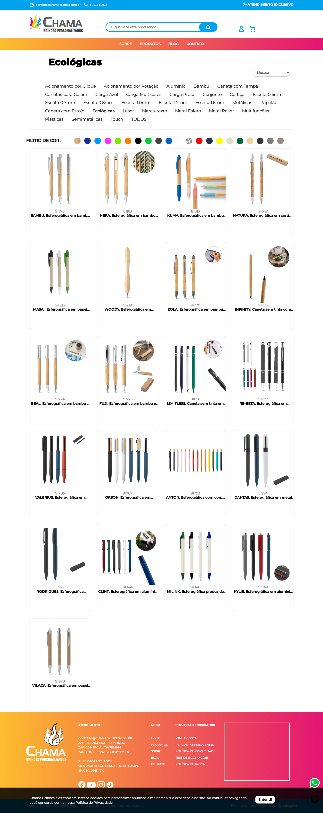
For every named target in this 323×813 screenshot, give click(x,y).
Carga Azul (106, 94)
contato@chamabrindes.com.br (105, 738)
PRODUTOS (150, 44)
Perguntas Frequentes (194, 744)
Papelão (268, 102)
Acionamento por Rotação (131, 86)
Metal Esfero (188, 111)
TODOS (138, 119)
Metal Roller (221, 111)
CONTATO (195, 44)
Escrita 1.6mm (209, 102)
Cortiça (237, 94)
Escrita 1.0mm (136, 102)
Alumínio (175, 86)
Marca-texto (154, 111)
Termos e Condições (191, 757)
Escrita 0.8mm (98, 102)
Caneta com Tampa (237, 86)
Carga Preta (181, 94)
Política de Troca (190, 764)
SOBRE (125, 44)
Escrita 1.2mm (173, 102)
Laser (128, 111)
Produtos (159, 744)
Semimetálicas (87, 119)
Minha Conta (186, 738)
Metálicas (242, 102)
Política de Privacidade (195, 751)
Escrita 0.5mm (268, 94)
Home (155, 738)
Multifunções (255, 111)
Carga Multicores (143, 94)
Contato (158, 764)
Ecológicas (75, 62)
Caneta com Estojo (64, 111)
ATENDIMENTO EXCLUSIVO (268, 5)
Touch (117, 119)
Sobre (156, 751)
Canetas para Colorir (66, 94)
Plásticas (54, 119)
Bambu (201, 86)
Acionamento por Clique (70, 86)
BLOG (173, 44)
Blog (155, 757)
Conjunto (212, 94)
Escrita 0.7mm (60, 102)
